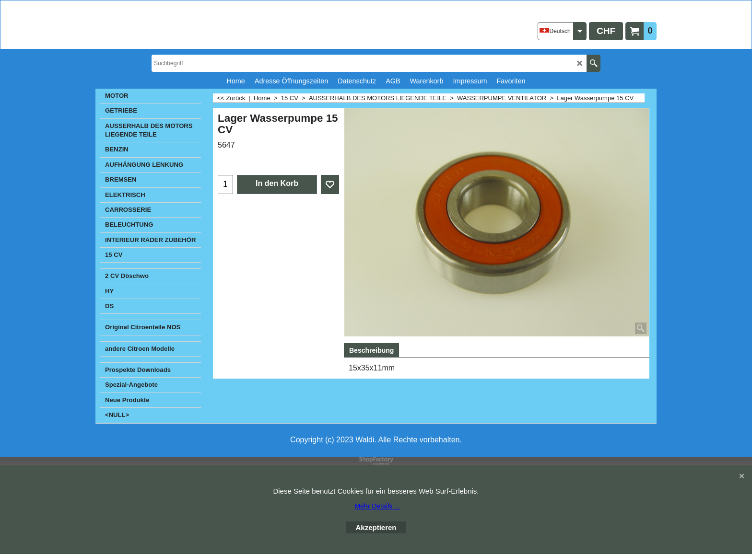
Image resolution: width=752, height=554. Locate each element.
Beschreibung (371, 350)
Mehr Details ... (377, 506)
